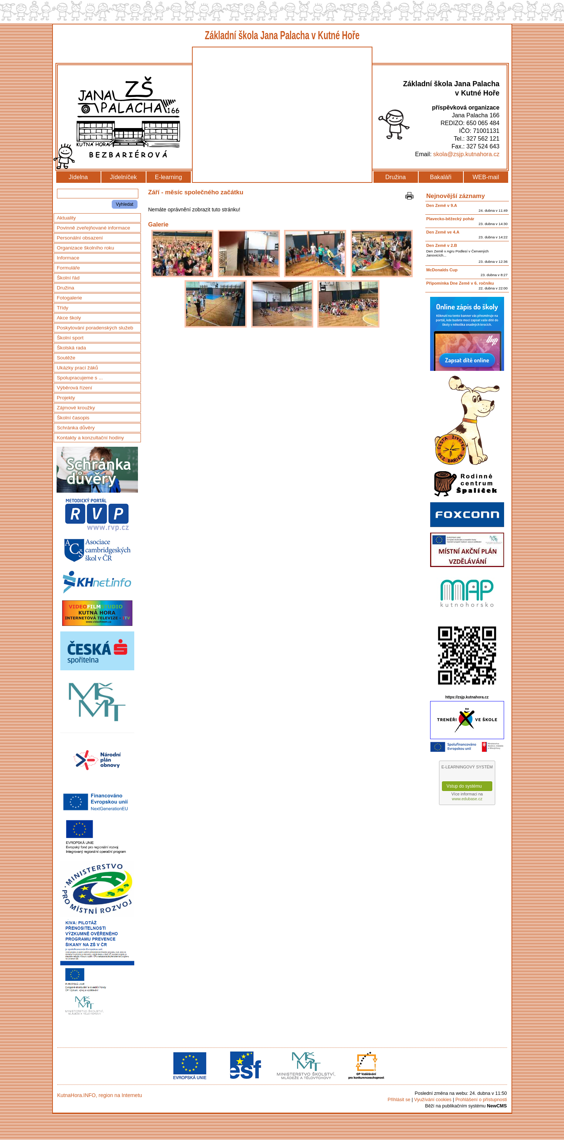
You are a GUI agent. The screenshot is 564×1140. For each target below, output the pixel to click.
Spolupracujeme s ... (80, 377)
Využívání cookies (433, 1099)
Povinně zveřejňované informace (93, 228)
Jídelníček (123, 177)
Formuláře (68, 268)
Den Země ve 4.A (443, 232)
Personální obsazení (80, 238)
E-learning (168, 177)
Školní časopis (73, 417)
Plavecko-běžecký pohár (450, 219)
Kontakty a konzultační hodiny (90, 437)
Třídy (62, 308)
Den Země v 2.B (441, 245)
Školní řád (68, 278)
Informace (68, 258)
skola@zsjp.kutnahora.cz (466, 154)
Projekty (66, 397)
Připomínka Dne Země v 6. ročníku (460, 283)
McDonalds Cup (442, 270)
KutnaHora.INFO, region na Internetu (99, 1095)
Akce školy (69, 318)
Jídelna (78, 177)
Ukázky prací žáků (77, 367)
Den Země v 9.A (441, 205)
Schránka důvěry (76, 427)
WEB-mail (486, 177)
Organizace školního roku (85, 248)
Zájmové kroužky (76, 407)
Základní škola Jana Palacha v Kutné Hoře (282, 35)
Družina (395, 177)
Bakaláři (440, 177)
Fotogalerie (69, 298)
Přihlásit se (399, 1099)
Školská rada (71, 348)
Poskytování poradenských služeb (95, 328)
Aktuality (66, 218)
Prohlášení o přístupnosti (481, 1099)
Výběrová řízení (74, 387)
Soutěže (66, 358)
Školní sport (70, 338)
